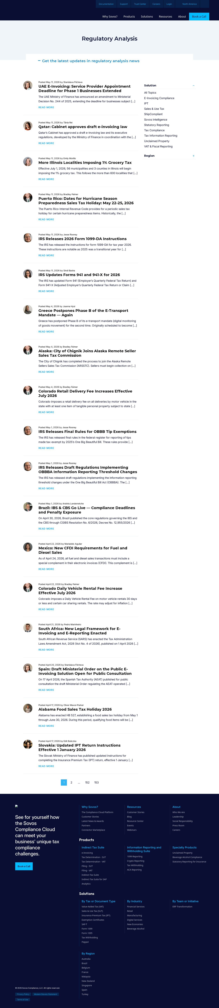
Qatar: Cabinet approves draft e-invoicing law (82, 127)
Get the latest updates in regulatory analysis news (90, 61)
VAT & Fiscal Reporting (158, 146)
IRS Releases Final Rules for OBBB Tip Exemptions (87, 431)
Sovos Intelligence (155, 119)
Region (149, 155)
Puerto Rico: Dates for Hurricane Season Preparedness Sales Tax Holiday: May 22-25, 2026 (86, 200)
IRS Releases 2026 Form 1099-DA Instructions (82, 239)
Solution (150, 85)
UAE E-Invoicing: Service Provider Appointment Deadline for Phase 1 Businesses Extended (84, 88)
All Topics (150, 92)
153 (96, 782)
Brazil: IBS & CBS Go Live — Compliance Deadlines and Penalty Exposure (86, 510)
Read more (46, 107)
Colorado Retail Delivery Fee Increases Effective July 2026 (85, 393)
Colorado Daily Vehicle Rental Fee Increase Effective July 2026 (80, 590)
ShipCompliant (153, 114)
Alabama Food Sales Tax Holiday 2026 (75, 709)
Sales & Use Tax (154, 108)
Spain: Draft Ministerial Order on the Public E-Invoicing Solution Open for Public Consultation (85, 671)
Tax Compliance (154, 130)
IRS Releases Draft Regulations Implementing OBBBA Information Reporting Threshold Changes (87, 469)
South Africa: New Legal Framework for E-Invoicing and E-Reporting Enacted (79, 630)
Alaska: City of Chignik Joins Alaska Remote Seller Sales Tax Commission (87, 353)
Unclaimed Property (156, 141)
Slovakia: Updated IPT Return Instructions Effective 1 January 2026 (79, 747)
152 (87, 782)
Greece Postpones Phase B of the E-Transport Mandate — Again (83, 312)
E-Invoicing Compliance (159, 98)
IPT (146, 103)
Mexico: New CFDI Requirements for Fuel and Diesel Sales (82, 550)
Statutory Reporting (156, 125)
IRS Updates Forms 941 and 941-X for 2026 (79, 275)
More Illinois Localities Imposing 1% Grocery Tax (85, 162)
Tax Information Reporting (160, 135)
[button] (109, 61)
